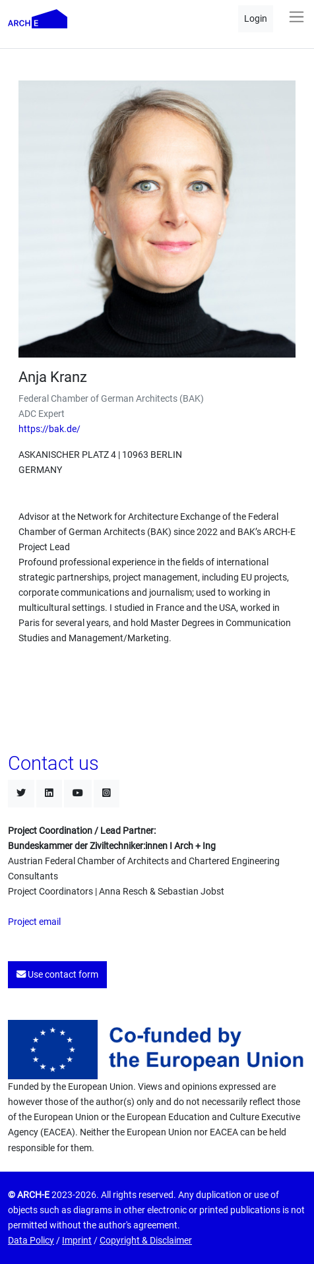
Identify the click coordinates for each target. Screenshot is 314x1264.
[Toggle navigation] (296, 16)
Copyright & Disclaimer (146, 1240)
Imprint (77, 1240)
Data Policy (31, 1240)
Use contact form (57, 974)
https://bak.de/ (49, 429)
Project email (34, 922)
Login (255, 18)
